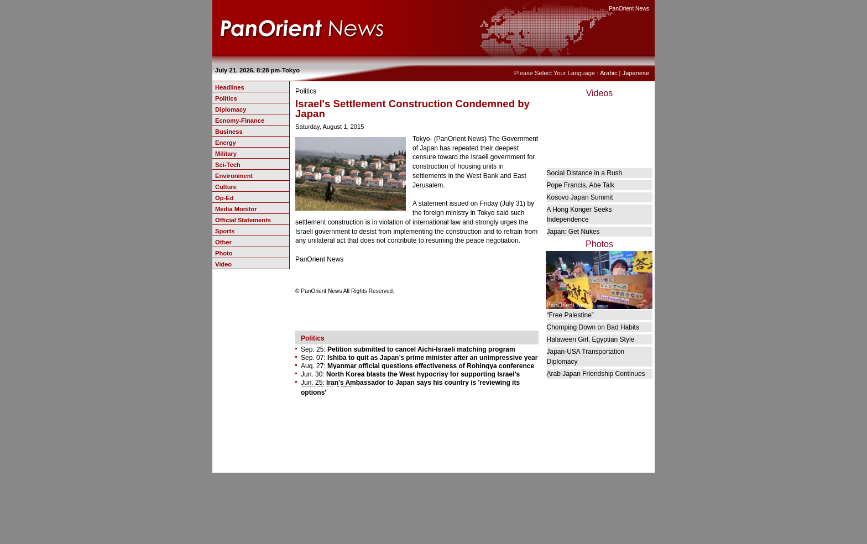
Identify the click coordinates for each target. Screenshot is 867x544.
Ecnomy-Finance (239, 120)
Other (223, 242)
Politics (226, 98)
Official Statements (243, 220)
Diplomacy (230, 109)
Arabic (609, 73)
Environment (234, 175)
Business (229, 131)
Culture (226, 187)
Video (223, 264)
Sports (224, 231)
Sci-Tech (228, 164)
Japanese (636, 73)
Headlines (229, 87)
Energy (225, 142)
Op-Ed (224, 198)
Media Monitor (236, 209)
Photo (224, 253)
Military (226, 153)
